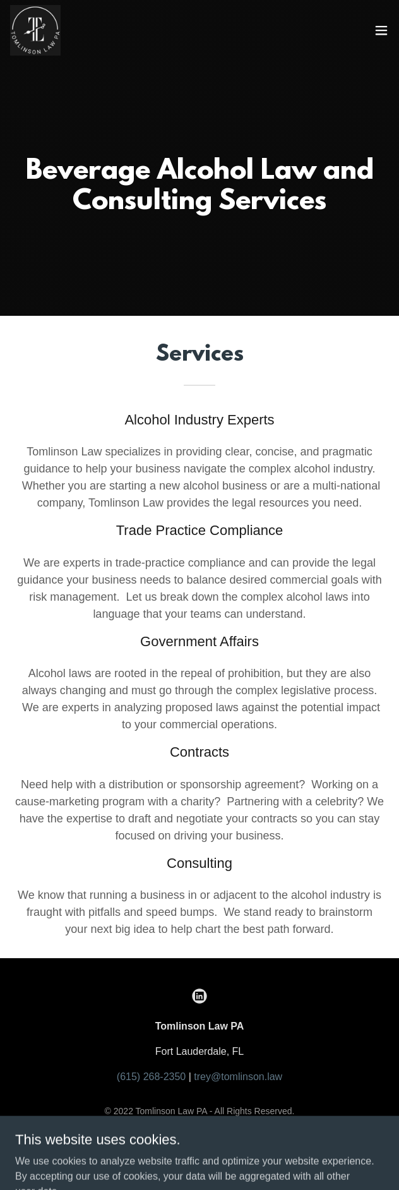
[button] (381, 30)
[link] (35, 30)
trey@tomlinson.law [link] (238, 1076)
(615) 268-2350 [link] (151, 1076)
